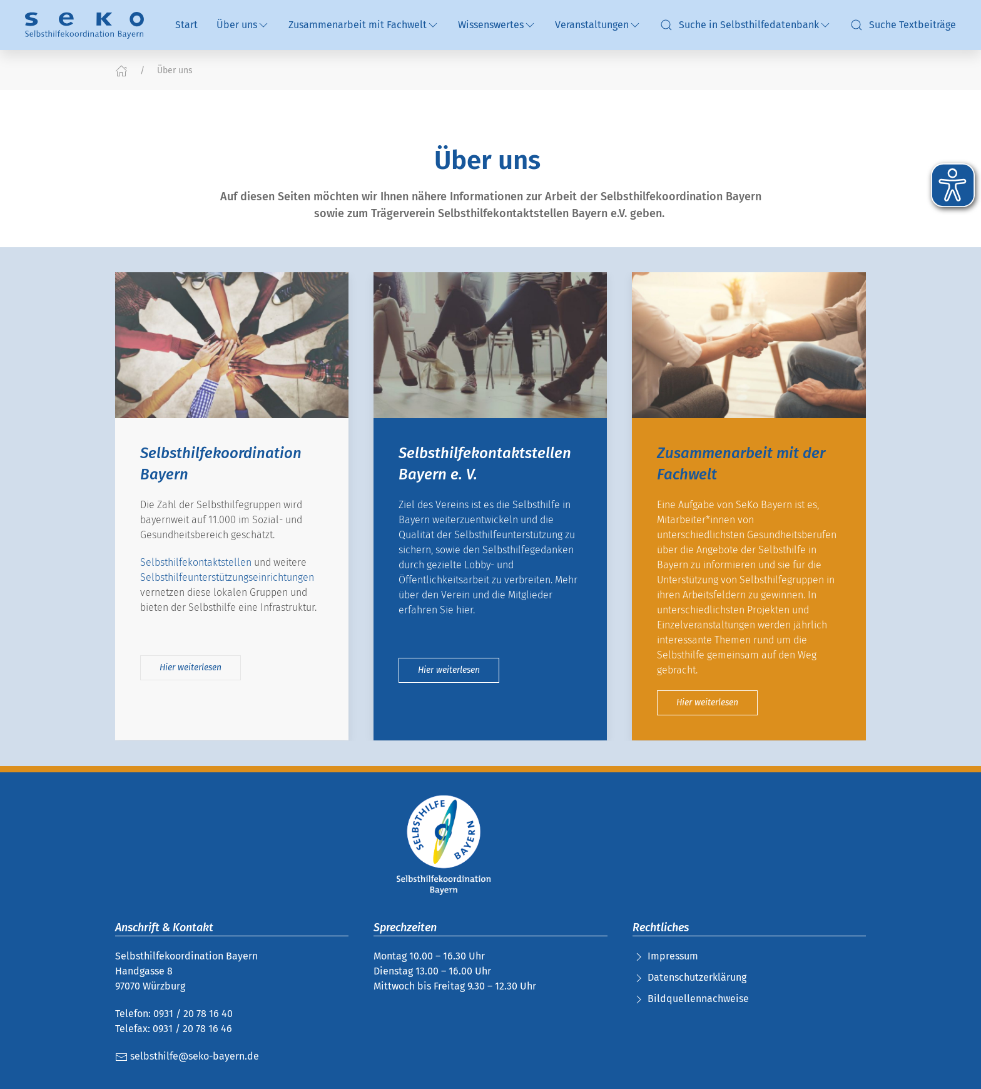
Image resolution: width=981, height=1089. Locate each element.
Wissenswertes (497, 25)
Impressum (673, 956)
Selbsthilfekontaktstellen (196, 563)
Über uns (243, 25)
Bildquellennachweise (698, 999)
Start (186, 25)
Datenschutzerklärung (697, 977)
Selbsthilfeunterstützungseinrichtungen (227, 578)
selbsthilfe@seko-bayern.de (187, 1056)
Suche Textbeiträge (903, 25)
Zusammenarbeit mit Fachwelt (363, 25)
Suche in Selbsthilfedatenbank (745, 25)
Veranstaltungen (598, 25)
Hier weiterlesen (190, 668)
